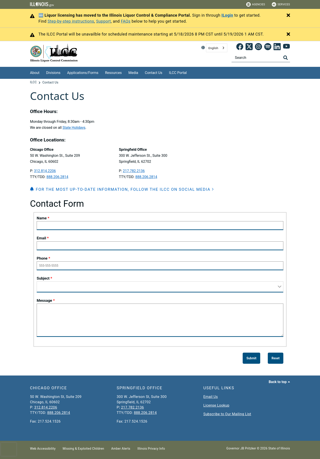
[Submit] (251, 358)
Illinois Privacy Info (151, 448)
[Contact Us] (50, 82)
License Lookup (216, 405)
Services (281, 4)
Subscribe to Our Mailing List (227, 414)
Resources (113, 73)
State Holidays (73, 127)
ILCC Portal (178, 73)
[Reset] (275, 358)
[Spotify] (267, 48)
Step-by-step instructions (71, 21)
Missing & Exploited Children (83, 448)
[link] (239, 48)
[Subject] (160, 286)
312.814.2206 (45, 171)
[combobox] (216, 48)
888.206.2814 (57, 177)
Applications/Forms (82, 73)
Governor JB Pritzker (241, 448)
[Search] (261, 57)
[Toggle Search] (285, 58)
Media (133, 73)
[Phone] (160, 265)
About (35, 73)
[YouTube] (286, 48)
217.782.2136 (134, 171)
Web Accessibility (43, 448)
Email (41, 238)
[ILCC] (34, 82)
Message (44, 300)
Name (42, 218)
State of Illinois (279, 448)
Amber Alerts (120, 448)
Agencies (255, 4)
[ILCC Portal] (190, 72)
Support (103, 21)
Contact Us (153, 73)
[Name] (160, 225)
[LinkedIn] (277, 48)
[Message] (160, 320)
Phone (42, 258)
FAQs (126, 21)
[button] (122, 189)
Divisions (53, 73)
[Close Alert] (288, 15)
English (213, 48)
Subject (43, 278)
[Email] (160, 245)
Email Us (210, 397)
